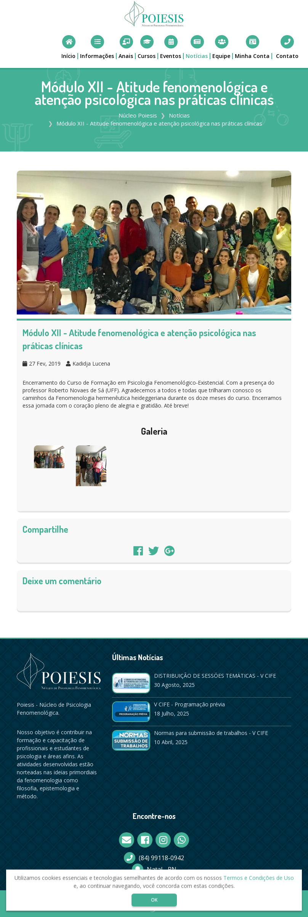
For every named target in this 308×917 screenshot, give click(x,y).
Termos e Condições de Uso (258, 879)
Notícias (179, 115)
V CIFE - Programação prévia (189, 704)
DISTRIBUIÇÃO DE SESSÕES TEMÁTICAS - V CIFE (215, 675)
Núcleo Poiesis (138, 115)
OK (154, 902)
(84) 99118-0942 (161, 858)
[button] (97, 47)
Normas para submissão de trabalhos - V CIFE (211, 733)
